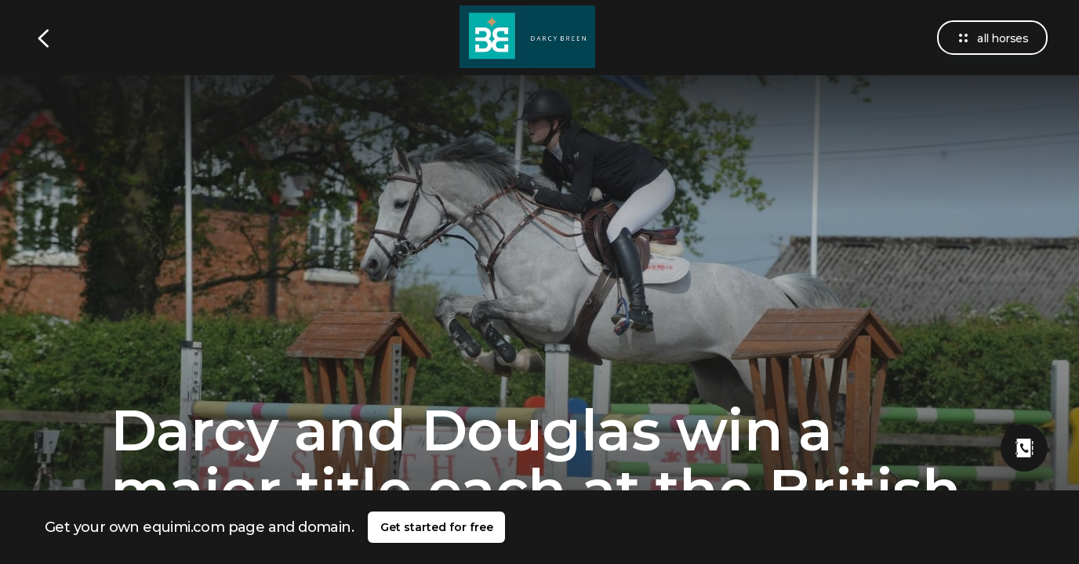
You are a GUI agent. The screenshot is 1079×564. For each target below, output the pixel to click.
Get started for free (436, 527)
